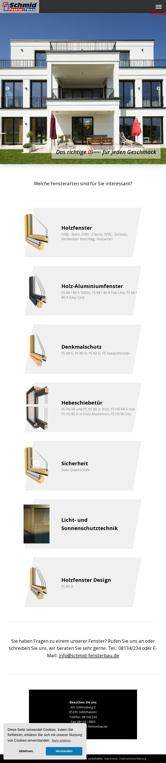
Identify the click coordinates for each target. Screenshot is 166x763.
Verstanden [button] (64, 751)
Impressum (111, 758)
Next (158, 88)
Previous (7, 88)
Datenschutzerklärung (132, 758)
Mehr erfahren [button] (61, 740)
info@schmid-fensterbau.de (89, 655)
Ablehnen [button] (26, 751)
